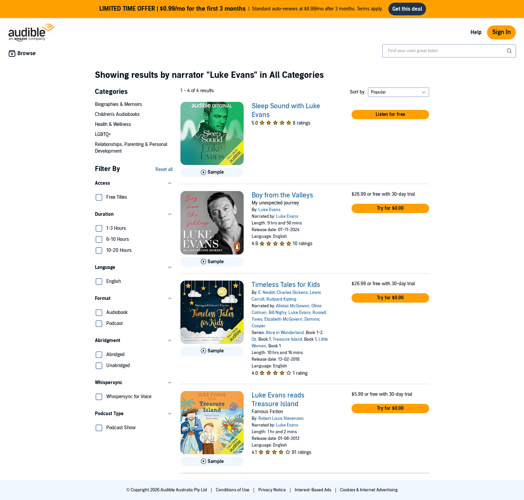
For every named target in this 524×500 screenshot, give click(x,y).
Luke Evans (269, 209)
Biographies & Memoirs (118, 104)
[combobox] (449, 50)
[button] (133, 183)
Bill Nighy (277, 312)
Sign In (501, 32)
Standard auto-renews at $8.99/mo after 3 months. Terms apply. (241, 9)
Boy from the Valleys (282, 195)
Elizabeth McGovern (283, 319)
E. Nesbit (266, 292)
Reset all (163, 169)
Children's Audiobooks (117, 114)
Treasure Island (287, 339)
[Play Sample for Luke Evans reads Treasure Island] (212, 461)
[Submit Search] (510, 50)
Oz (254, 339)
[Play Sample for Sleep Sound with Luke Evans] (212, 172)
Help (476, 32)
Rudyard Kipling (281, 299)
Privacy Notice (272, 490)
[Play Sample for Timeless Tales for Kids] (212, 351)
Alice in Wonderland (285, 332)
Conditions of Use (233, 490)
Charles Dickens (292, 292)
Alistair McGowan (292, 306)
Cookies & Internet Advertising (369, 490)
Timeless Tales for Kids (286, 285)
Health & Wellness (113, 124)
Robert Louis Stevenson (281, 418)
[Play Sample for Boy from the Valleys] (212, 262)
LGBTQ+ (103, 134)
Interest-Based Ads (313, 490)
